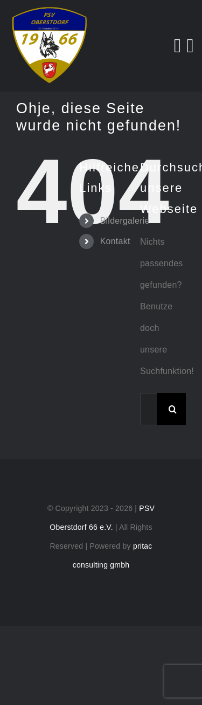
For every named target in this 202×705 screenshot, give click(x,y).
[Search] (177, 46)
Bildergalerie (125, 220)
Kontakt (115, 241)
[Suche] (173, 409)
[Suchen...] (148, 409)
